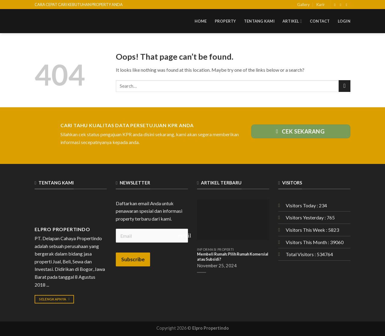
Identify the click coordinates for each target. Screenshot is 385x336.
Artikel (292, 21)
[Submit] (344, 86)
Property (225, 21)
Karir (320, 4)
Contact (320, 21)
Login (344, 21)
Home (201, 21)
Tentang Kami (259, 21)
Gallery (303, 4)
